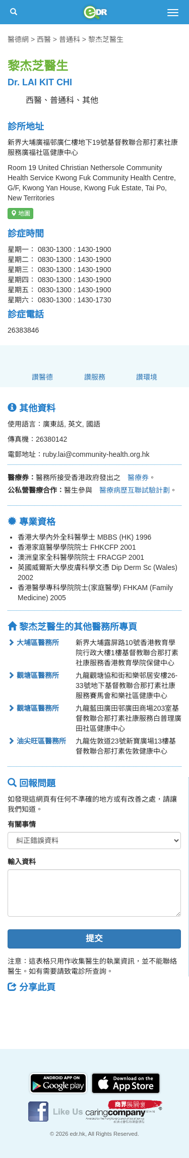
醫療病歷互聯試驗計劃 (131, 490)
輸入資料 (22, 862)
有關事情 (22, 824)
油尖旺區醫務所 (37, 741)
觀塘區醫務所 (33, 675)
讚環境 (146, 377)
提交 (94, 938)
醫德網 (18, 39)
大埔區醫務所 (33, 643)
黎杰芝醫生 (105, 39)
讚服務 (94, 377)
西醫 (44, 39)
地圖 (20, 213)
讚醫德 (42, 377)
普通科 (69, 39)
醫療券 (134, 477)
